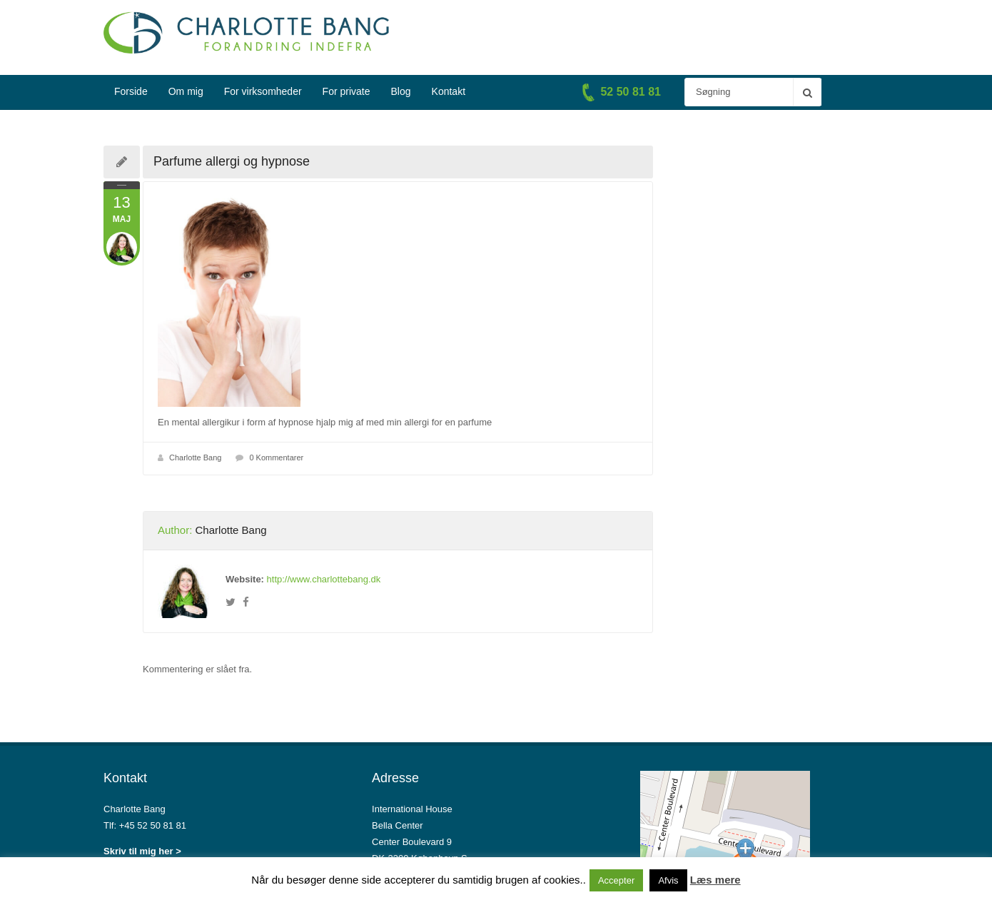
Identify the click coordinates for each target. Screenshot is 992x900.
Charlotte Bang (195, 457)
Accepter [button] (616, 880)
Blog (401, 91)
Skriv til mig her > (142, 851)
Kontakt (448, 91)
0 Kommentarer (276, 457)
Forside (131, 91)
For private (346, 91)
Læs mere (715, 880)
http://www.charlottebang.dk (324, 579)
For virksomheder (263, 91)
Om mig (185, 91)
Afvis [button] (668, 880)
